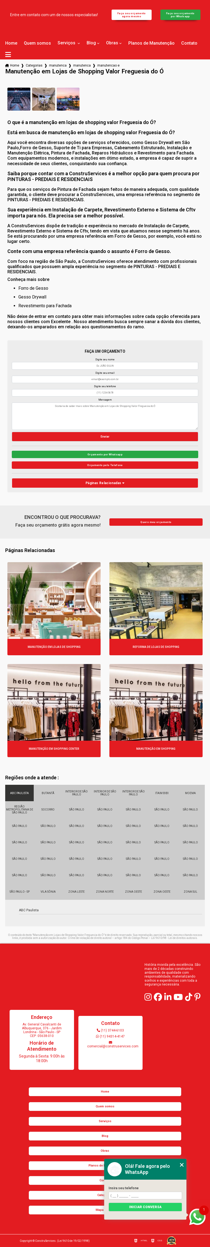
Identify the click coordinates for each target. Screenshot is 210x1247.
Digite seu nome (105, 359)
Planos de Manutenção (151, 43)
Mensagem (105, 399)
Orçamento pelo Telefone (105, 465)
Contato (189, 43)
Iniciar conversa (145, 1207)
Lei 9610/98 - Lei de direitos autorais (174, 937)
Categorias (34, 65)
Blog (91, 43)
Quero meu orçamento (155, 522)
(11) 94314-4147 (110, 1036)
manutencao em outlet (82, 65)
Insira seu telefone (124, 1188)
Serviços (67, 43)
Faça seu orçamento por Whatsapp (180, 15)
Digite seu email (105, 373)
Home (11, 43)
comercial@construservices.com (110, 1044)
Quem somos (37, 43)
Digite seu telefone (105, 386)
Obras (112, 43)
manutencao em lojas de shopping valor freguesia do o (108, 65)
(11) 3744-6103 (110, 1030)
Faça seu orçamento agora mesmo (131, 15)
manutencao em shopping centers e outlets (58, 65)
